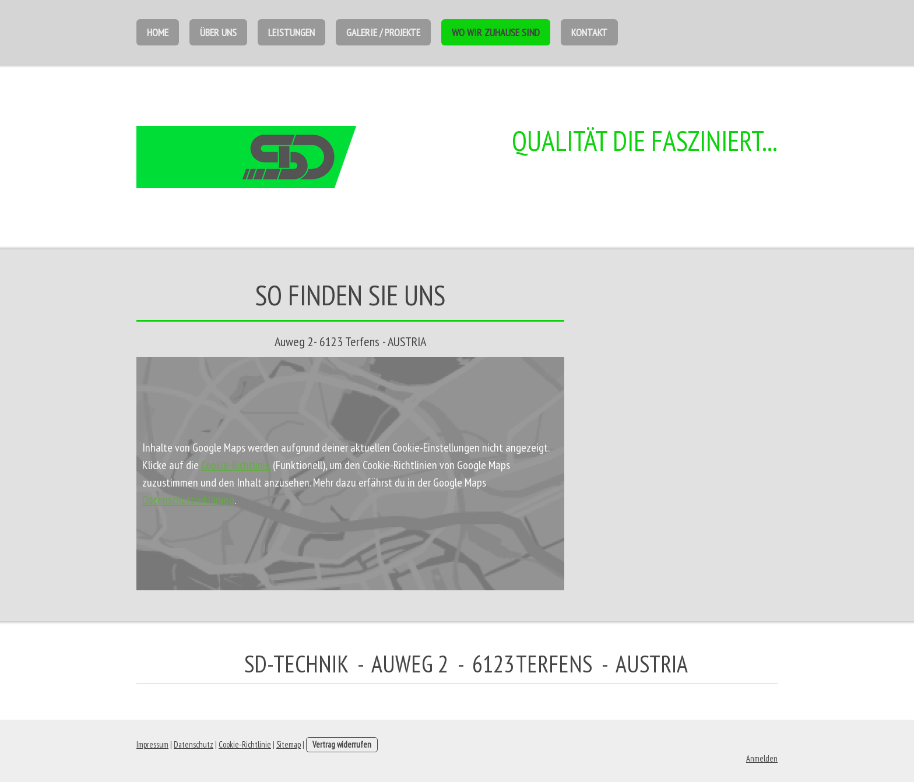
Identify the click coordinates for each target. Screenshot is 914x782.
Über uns (218, 32)
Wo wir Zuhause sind (496, 32)
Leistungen (291, 32)
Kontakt (589, 32)
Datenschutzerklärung (188, 500)
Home (157, 32)
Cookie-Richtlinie (235, 465)
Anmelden (762, 758)
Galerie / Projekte (383, 32)
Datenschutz (193, 744)
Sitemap (288, 744)
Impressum (152, 744)
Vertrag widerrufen (341, 744)
